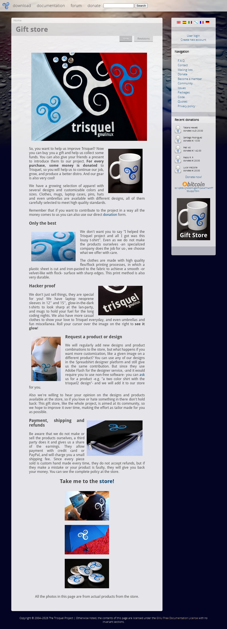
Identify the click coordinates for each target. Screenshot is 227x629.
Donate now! (193, 177)
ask (142, 375)
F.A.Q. (181, 61)
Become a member (190, 79)
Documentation (51, 5)
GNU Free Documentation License (177, 618)
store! (106, 481)
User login (193, 36)
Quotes (182, 101)
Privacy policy (186, 106)
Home (18, 20)
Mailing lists (185, 70)
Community (185, 83)
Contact (183, 65)
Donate (94, 5)
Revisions (143, 38)
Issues (182, 88)
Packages (184, 92)
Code (181, 97)
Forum (76, 5)
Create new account (193, 40)
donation (110, 215)
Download (22, 5)
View (126, 38)
